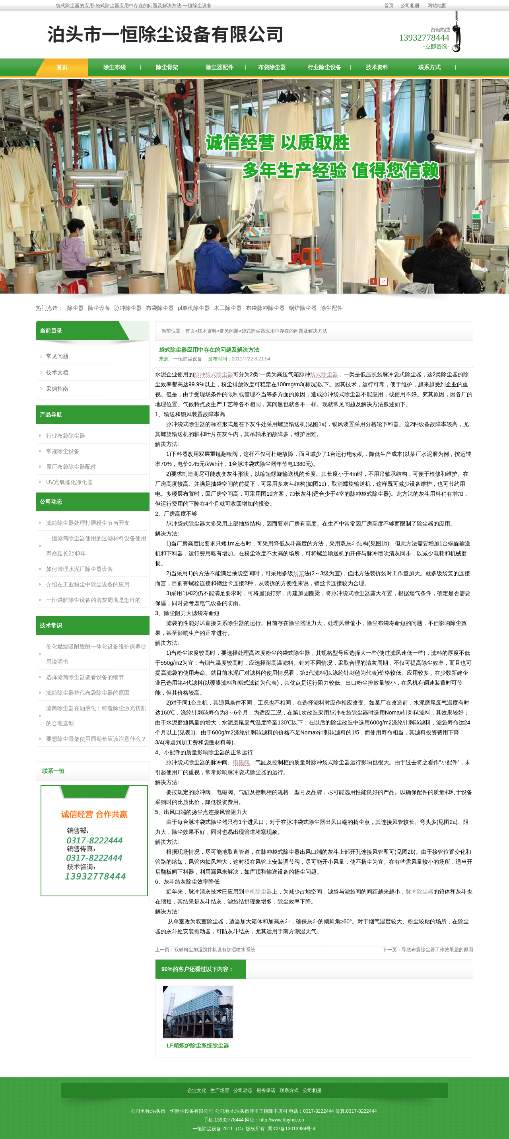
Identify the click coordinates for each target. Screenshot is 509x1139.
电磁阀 (241, 762)
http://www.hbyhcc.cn (281, 1120)
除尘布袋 (114, 67)
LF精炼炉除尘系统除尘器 (198, 1045)
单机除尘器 (258, 891)
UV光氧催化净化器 (69, 482)
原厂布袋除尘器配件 (71, 466)
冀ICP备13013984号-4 (291, 1128)
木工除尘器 (228, 308)
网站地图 (437, 5)
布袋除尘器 (272, 67)
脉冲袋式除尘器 (213, 374)
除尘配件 (332, 308)
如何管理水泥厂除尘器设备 (79, 569)
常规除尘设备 (63, 451)
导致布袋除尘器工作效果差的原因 (437, 949)
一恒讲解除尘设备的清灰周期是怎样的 (93, 600)
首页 (389, 5)
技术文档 (57, 372)
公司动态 (243, 1090)
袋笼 (298, 573)
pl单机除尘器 (194, 308)
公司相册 (410, 5)
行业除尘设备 (324, 67)
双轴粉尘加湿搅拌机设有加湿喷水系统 (214, 949)
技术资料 (377, 67)
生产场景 (219, 1090)
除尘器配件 (219, 67)
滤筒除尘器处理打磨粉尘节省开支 (88, 523)
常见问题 (229, 331)
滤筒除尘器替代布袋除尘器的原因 (88, 692)
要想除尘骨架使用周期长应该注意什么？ (96, 739)
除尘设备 (99, 308)
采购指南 (57, 389)
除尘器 (75, 308)
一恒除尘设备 (187, 359)
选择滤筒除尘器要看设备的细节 (85, 677)
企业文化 (196, 1090)
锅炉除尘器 (303, 308)
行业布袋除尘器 (65, 435)
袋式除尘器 (324, 374)
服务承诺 (266, 1090)
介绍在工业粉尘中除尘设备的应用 (88, 584)
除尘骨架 (167, 67)
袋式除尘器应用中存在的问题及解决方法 (284, 331)
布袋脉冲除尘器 (265, 308)
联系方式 (429, 67)
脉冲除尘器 (128, 308)
